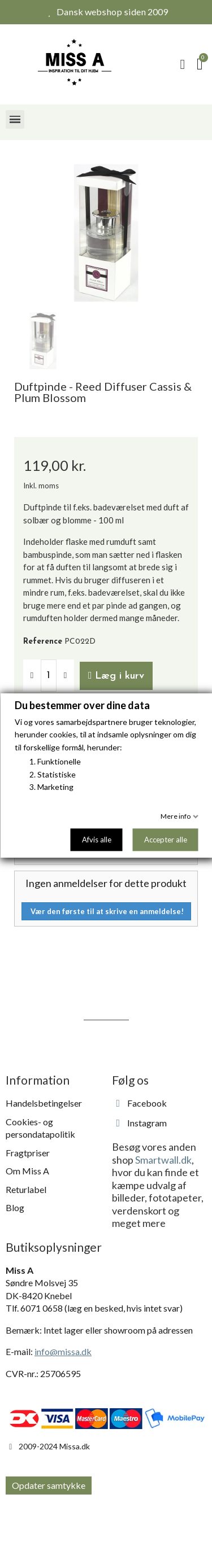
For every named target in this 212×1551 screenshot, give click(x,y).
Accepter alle (165, 839)
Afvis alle (96, 839)
